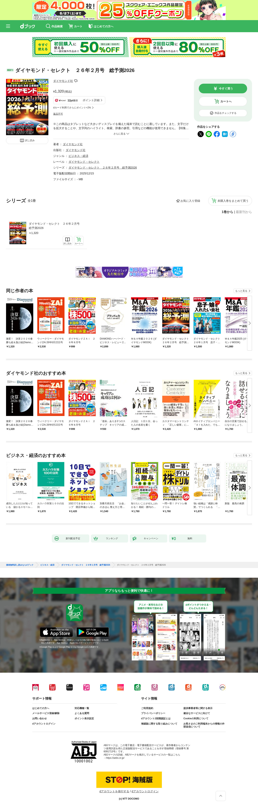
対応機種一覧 (82, 708)
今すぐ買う (226, 88)
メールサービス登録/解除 (45, 713)
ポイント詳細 (91, 100)
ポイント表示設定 (84, 718)
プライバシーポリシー (153, 713)
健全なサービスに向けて (196, 713)
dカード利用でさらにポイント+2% (72, 107)
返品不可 (58, 113)
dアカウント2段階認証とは (156, 718)
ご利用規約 (147, 708)
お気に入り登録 (190, 200)
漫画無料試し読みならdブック (19, 565)
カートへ (226, 101)
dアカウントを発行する (114, 791)
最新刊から (244, 212)
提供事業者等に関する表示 (197, 708)
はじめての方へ (40, 708)
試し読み (30, 140)
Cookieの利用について (195, 718)
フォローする (76, 81)
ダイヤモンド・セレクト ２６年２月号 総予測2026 (55, 226)
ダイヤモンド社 (63, 80)
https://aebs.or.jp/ (115, 758)
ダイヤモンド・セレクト (84, 161)
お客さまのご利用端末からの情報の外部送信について (204, 725)
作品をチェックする (225, 113)
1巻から (227, 212)
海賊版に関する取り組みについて (159, 723)
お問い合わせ (39, 718)
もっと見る (241, 290)
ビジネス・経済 (78, 155)
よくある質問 (82, 713)
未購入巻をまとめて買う (233, 200)
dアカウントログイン (43, 723)
